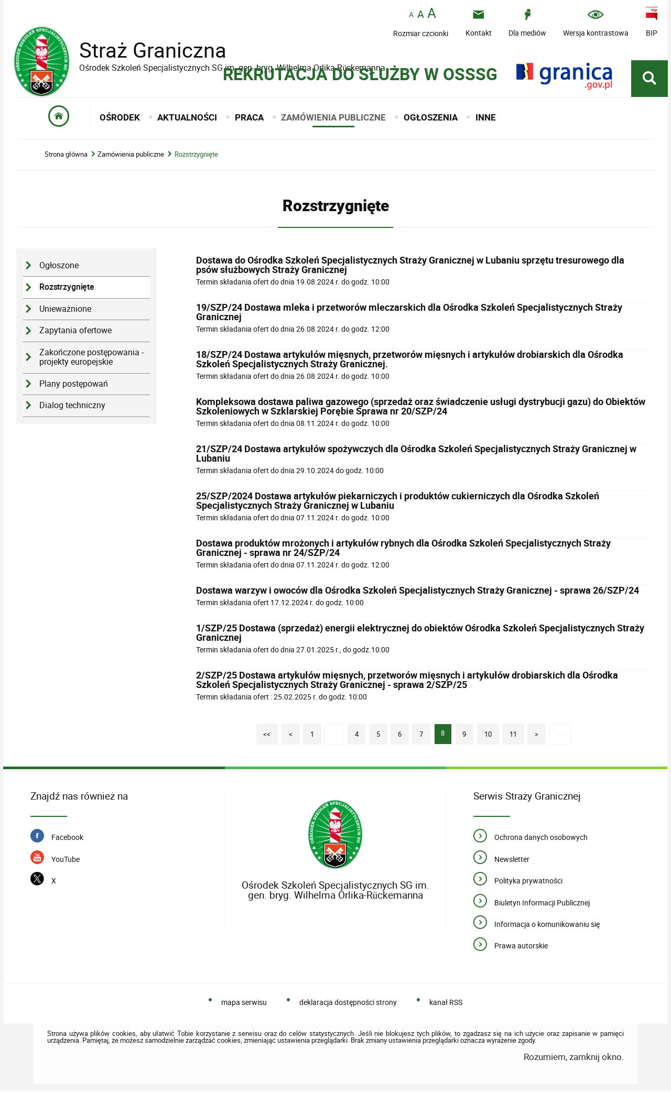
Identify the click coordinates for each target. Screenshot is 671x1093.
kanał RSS (445, 1005)
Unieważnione (65, 310)
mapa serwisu (244, 1005)
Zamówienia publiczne (131, 157)
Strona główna (66, 157)
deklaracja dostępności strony (348, 1005)
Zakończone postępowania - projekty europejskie (91, 359)
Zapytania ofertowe (75, 332)
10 (484, 733)
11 (510, 733)
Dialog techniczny (72, 407)
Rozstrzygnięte (196, 157)
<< (263, 733)
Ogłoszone (59, 268)
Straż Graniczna (145, 50)
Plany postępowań (73, 385)
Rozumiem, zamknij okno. (574, 1059)
